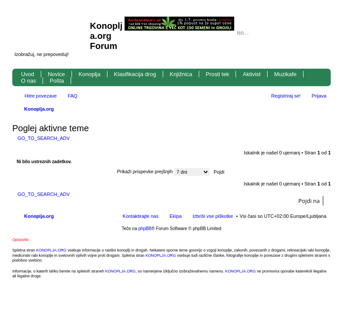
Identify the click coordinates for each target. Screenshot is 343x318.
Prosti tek (217, 74)
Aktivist (252, 74)
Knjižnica (181, 74)
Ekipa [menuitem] (175, 216)
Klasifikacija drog (135, 74)
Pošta (57, 80)
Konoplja (89, 74)
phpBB (144, 228)
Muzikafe (285, 74)
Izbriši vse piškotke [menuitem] (213, 216)
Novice (56, 74)
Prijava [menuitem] (318, 95)
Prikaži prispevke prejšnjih (163, 171)
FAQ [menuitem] (72, 95)
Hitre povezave (41, 95)
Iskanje (307, 33)
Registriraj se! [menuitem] (285, 95)
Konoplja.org (39, 109)
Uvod (27, 74)
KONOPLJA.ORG (51, 250)
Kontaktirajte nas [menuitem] (141, 216)
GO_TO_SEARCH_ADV (44, 138)
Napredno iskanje (320, 33)
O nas (28, 80)
